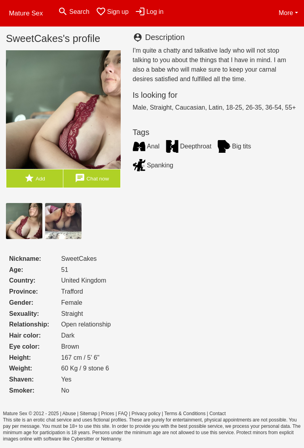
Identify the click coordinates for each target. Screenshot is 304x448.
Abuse (69, 413)
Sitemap (88, 413)
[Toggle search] (73, 11)
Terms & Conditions (184, 413)
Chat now (92, 178)
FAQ (122, 413)
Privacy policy (145, 413)
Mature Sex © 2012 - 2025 (31, 413)
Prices (107, 413)
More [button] (286, 12)
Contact (217, 413)
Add (34, 178)
